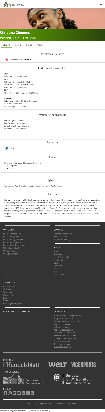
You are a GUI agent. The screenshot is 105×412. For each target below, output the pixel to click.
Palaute (6, 300)
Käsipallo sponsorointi (63, 330)
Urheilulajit (60, 311)
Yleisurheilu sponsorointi (64, 332)
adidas (12, 148)
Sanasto (57, 268)
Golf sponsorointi (61, 327)
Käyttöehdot (8, 286)
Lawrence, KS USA (10, 37)
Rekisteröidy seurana (12, 242)
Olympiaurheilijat (10, 251)
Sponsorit (59, 229)
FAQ (5, 298)
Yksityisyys (7, 289)
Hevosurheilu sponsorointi (65, 335)
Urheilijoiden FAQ (11, 248)
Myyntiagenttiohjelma (12, 303)
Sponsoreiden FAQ (62, 239)
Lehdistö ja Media (61, 257)
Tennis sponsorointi (62, 344)
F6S (55, 271)
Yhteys (40, 44)
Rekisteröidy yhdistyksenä (14, 245)
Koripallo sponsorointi (63, 318)
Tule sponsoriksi (61, 236)
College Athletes (10, 253)
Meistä (57, 247)
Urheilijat (8, 229)
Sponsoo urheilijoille (12, 233)
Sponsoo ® (9, 282)
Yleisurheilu (30, 37)
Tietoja (18, 44)
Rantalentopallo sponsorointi (66, 321)
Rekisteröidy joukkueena (13, 239)
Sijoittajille (58, 260)
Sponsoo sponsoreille (63, 233)
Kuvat (29, 44)
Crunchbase (59, 274)
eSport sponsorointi (62, 347)
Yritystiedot (8, 292)
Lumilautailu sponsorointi (65, 338)
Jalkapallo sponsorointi (63, 324)
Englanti (13, 165)
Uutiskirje (58, 265)
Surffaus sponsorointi (63, 341)
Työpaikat (58, 254)
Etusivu (6, 44)
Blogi (56, 263)
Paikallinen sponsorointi (17, 311)
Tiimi (56, 251)
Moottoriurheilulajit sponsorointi (68, 315)
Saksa (12, 168)
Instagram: (18, 59)
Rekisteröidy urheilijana (13, 236)
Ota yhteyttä (8, 295)
